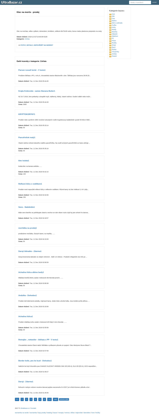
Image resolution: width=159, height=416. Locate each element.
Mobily (112, 29)
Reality (113, 43)
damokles (87, 413)
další (55, 399)
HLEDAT (154, 2)
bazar (55, 413)
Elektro (113, 21)
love (93, 413)
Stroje (112, 45)
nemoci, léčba (69, 413)
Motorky (113, 32)
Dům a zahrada (115, 23)
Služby (112, 49)
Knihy (112, 27)
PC (111, 38)
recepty (60, 413)
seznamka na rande (21, 413)
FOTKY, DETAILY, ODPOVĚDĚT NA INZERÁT (37, 45)
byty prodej (42, 413)
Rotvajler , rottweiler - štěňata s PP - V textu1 (38, 340)
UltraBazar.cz (24, 408)
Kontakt (33, 408)
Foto (112, 18)
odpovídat (79, 413)
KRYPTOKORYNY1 (26, 114)
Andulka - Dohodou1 (27, 295)
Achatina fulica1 (25, 316)
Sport (112, 47)
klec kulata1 (23, 161)
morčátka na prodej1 (27, 228)
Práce (112, 41)
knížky (98, 413)
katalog (49, 413)
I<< (17, 399)
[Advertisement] (60, 23)
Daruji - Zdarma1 (25, 382)
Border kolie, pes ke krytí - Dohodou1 (35, 361)
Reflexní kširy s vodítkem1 (30, 184)
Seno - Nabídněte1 (26, 207)
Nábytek (113, 34)
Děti (112, 16)
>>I (49, 399)
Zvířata (27, 39)
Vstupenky (114, 52)
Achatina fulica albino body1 (31, 272)
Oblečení (113, 36)
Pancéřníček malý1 (26, 137)
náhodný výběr (64, 399)
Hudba (112, 25)
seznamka (33, 413)
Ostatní (113, 56)
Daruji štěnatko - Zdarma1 (30, 251)
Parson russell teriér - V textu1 (32, 70)
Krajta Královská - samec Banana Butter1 (36, 91)
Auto (112, 14)
